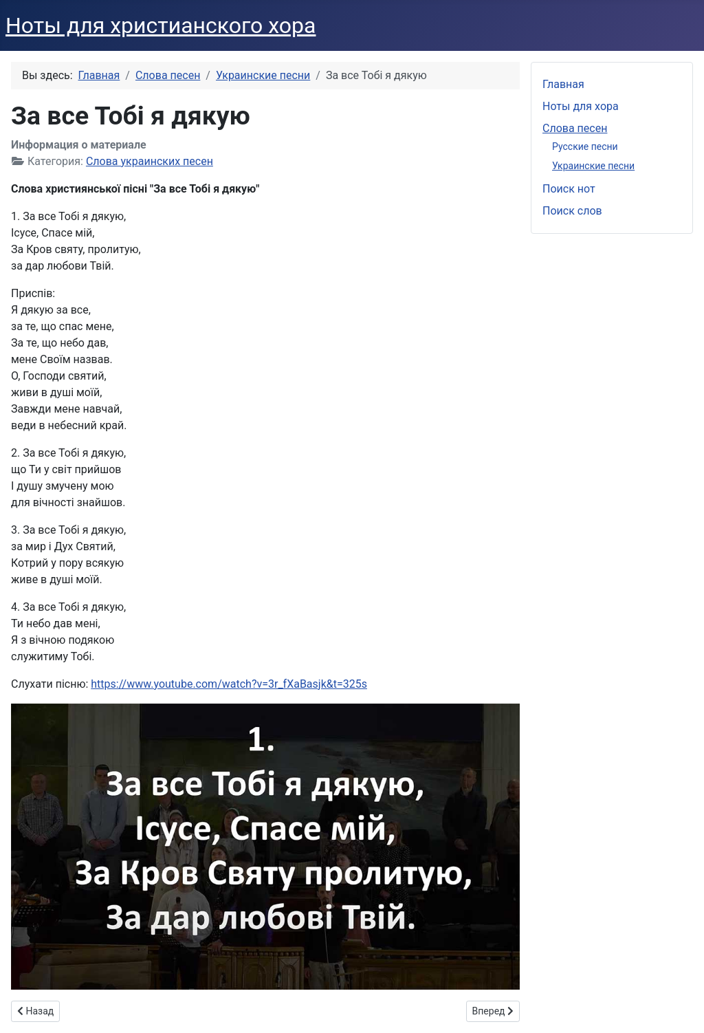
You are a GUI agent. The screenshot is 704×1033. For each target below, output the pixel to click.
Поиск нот (568, 188)
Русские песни (585, 146)
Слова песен (574, 128)
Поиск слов (572, 210)
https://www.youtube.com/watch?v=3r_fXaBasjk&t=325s (229, 684)
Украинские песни (593, 165)
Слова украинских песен (149, 161)
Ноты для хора (580, 106)
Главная (563, 84)
